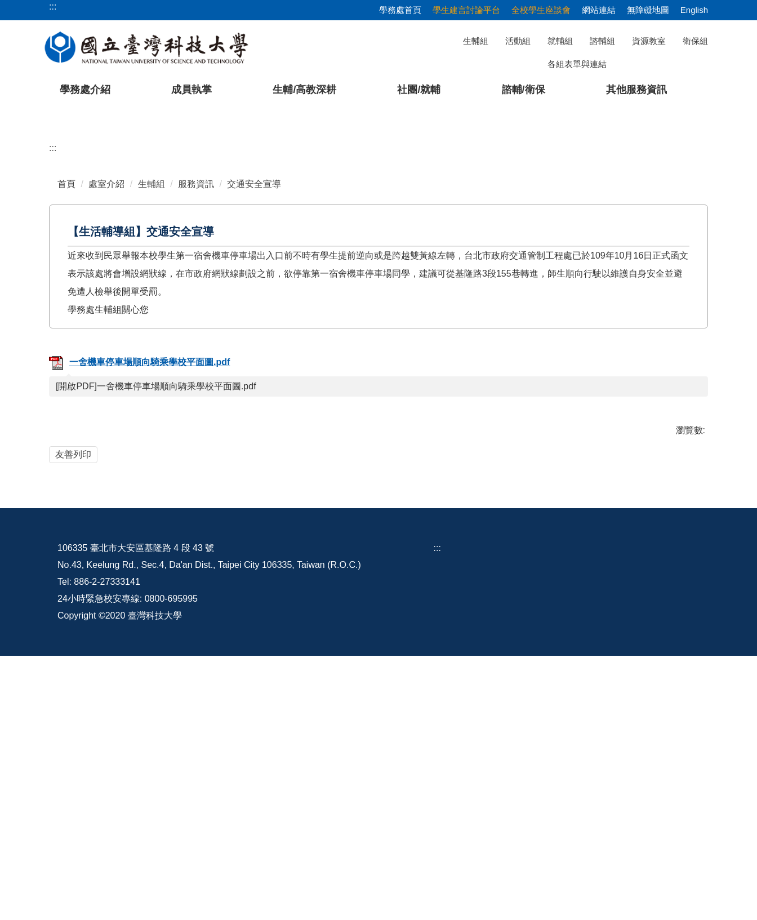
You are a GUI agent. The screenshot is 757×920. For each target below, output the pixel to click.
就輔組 (560, 41)
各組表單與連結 (577, 64)
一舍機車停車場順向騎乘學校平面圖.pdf (139, 593)
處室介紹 (106, 415)
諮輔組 (602, 41)
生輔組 (475, 41)
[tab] (550, 331)
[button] (26, 223)
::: (52, 379)
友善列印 (73, 685)
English (694, 10)
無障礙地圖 (648, 10)
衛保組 (695, 41)
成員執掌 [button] (191, 89)
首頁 (66, 415)
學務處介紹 (85, 89)
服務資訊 (196, 415)
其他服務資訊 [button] (636, 89)
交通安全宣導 (254, 415)
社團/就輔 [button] (418, 89)
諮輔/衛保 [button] (523, 89)
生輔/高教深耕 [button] (304, 89)
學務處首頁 (400, 10)
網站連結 (599, 10)
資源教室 (649, 41)
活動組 (518, 41)
